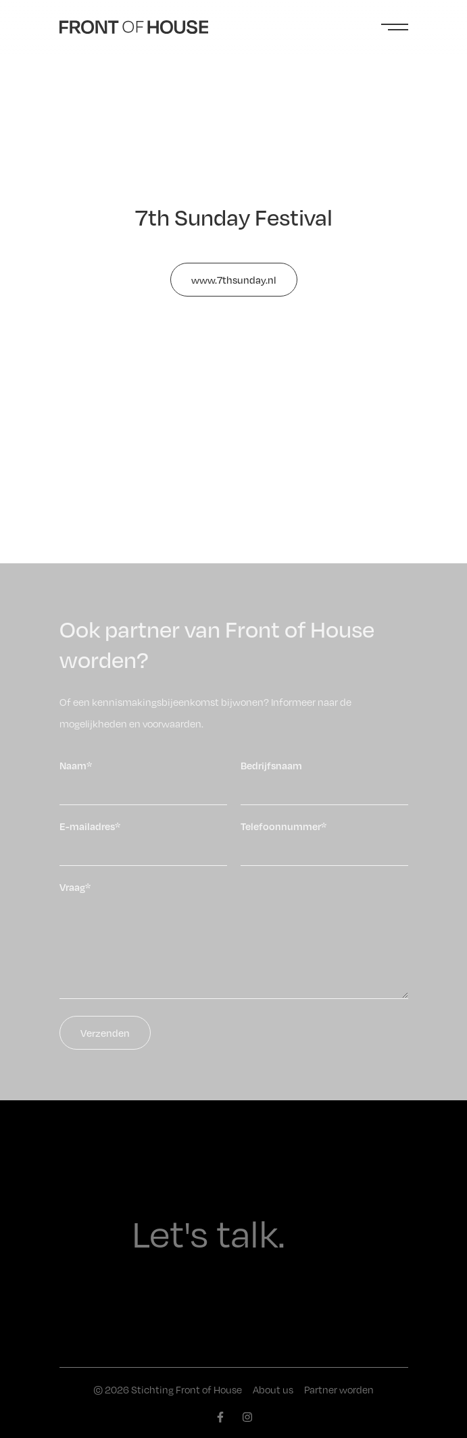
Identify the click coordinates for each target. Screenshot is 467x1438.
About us (273, 1389)
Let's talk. (208, 1233)
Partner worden (339, 1389)
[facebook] (220, 1417)
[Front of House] (133, 27)
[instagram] (247, 1417)
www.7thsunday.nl (233, 280)
